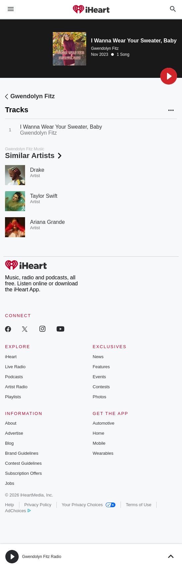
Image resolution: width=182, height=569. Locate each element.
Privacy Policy (37, 504)
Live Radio (15, 366)
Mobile (99, 443)
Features (101, 366)
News (98, 356)
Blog (9, 443)
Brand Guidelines (21, 453)
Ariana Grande (47, 222)
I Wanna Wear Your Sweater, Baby (61, 127)
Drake (37, 170)
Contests (101, 386)
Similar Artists (34, 155)
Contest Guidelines (23, 463)
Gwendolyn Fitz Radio (41, 556)
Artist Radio (16, 386)
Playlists (13, 396)
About (10, 423)
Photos (99, 396)
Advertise (14, 433)
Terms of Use (139, 504)
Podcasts (14, 376)
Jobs (9, 483)
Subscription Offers (23, 473)
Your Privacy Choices (89, 504)
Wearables (103, 453)
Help (9, 504)
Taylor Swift (43, 196)
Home (99, 433)
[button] (168, 76)
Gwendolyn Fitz (105, 48)
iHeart (11, 356)
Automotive (104, 423)
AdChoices (18, 510)
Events (99, 376)
